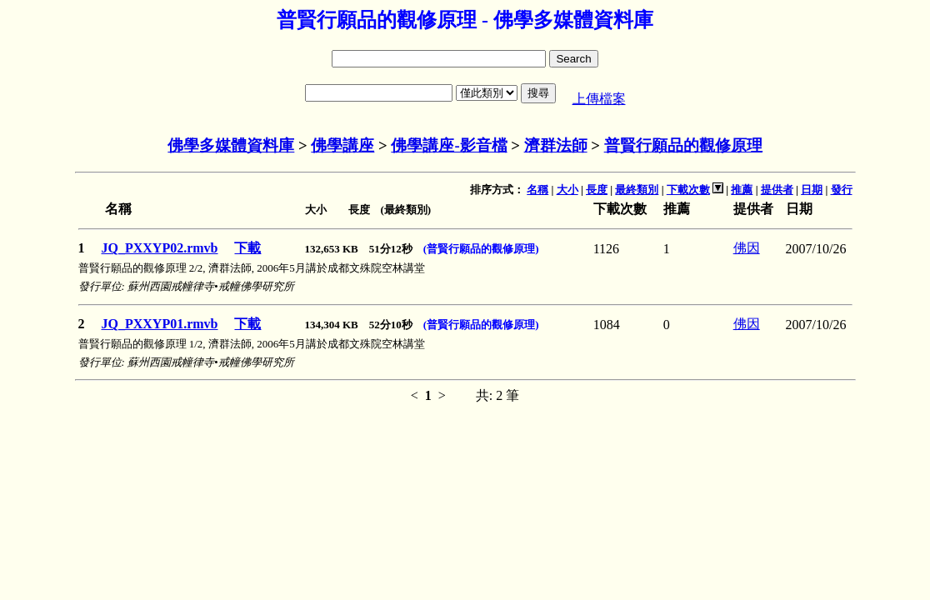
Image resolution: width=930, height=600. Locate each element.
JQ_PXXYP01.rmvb (160, 324)
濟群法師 (556, 145)
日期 (811, 189)
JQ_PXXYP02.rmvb (160, 248)
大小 (567, 189)
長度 (597, 189)
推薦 (741, 189)
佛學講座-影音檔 (449, 145)
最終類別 (636, 189)
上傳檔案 (599, 99)
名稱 (537, 189)
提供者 (777, 189)
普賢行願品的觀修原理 (683, 145)
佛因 (746, 248)
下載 (247, 248)
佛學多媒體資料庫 (231, 145)
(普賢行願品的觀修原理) (481, 248)
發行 (841, 189)
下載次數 (688, 189)
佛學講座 (342, 145)
